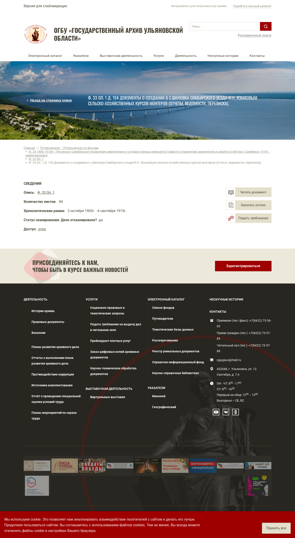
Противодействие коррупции (53, 374)
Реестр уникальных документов (175, 351)
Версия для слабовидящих (45, 6)
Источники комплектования (52, 385)
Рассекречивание (165, 340)
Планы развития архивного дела (55, 347)
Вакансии (38, 332)
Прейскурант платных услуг (110, 341)
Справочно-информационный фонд (178, 362)
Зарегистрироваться (243, 266)
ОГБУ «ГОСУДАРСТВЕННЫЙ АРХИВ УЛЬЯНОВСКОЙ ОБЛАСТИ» (118, 34)
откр (42, 229)
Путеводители (162, 318)
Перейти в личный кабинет (252, 6)
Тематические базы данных (172, 329)
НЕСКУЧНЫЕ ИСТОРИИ (226, 299)
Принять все (276, 528)
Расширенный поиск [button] (255, 35)
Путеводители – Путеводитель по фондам (69, 148)
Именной (158, 396)
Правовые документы (48, 322)
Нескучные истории (223, 56)
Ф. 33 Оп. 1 (36, 159)
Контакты (257, 56)
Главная (29, 148)
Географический (164, 407)
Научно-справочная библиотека (175, 373)
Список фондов (163, 307)
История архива (43, 311)
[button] (46, 55)
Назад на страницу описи (51, 100)
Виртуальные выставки (107, 397)
